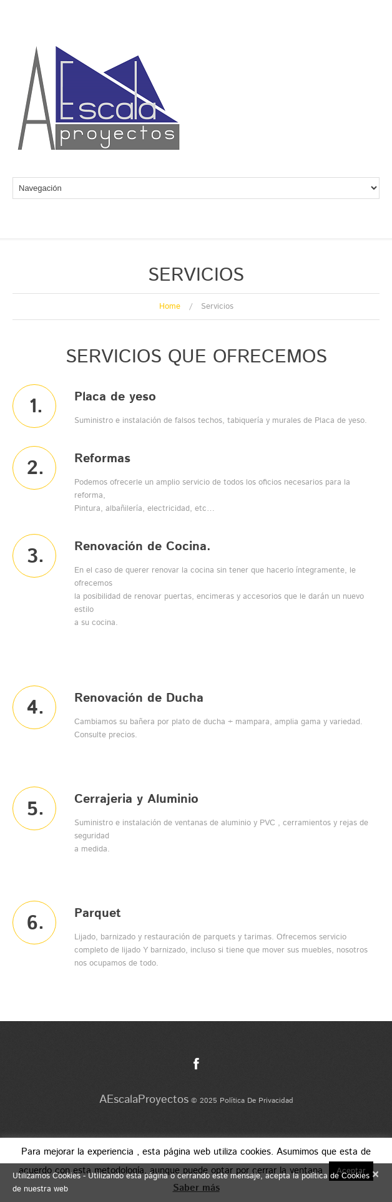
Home (169, 307)
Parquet (97, 913)
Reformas (102, 459)
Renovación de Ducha (138, 698)
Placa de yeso (115, 397)
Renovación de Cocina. (142, 547)
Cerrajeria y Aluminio (136, 799)
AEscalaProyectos (144, 1100)
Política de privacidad (256, 1100)
